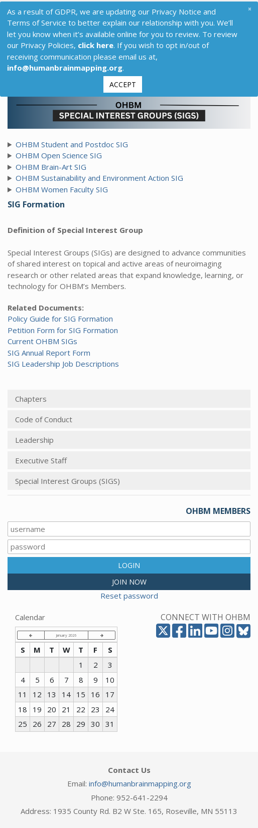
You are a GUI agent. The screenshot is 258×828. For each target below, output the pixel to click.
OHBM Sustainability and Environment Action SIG (99, 176)
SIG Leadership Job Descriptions (63, 362)
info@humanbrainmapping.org (140, 782)
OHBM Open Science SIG (59, 154)
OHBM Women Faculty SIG (62, 188)
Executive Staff (41, 459)
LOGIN (129, 564)
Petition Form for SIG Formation (63, 329)
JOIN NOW (129, 580)
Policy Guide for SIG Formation (60, 317)
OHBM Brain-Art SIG (51, 165)
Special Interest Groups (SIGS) (67, 479)
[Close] (249, 7)
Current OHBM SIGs (42, 340)
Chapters (31, 397)
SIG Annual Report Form (49, 351)
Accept (122, 83)
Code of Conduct (43, 418)
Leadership (34, 438)
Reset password (129, 594)
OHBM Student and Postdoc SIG (72, 143)
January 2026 (66, 633)
